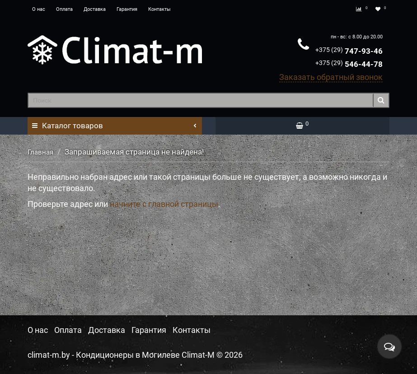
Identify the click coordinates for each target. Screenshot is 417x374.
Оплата (64, 9)
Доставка (95, 9)
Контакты (159, 9)
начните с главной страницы (164, 204)
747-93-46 (349, 51)
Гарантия (127, 9)
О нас (38, 9)
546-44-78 (349, 64)
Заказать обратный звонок (331, 77)
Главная (40, 152)
